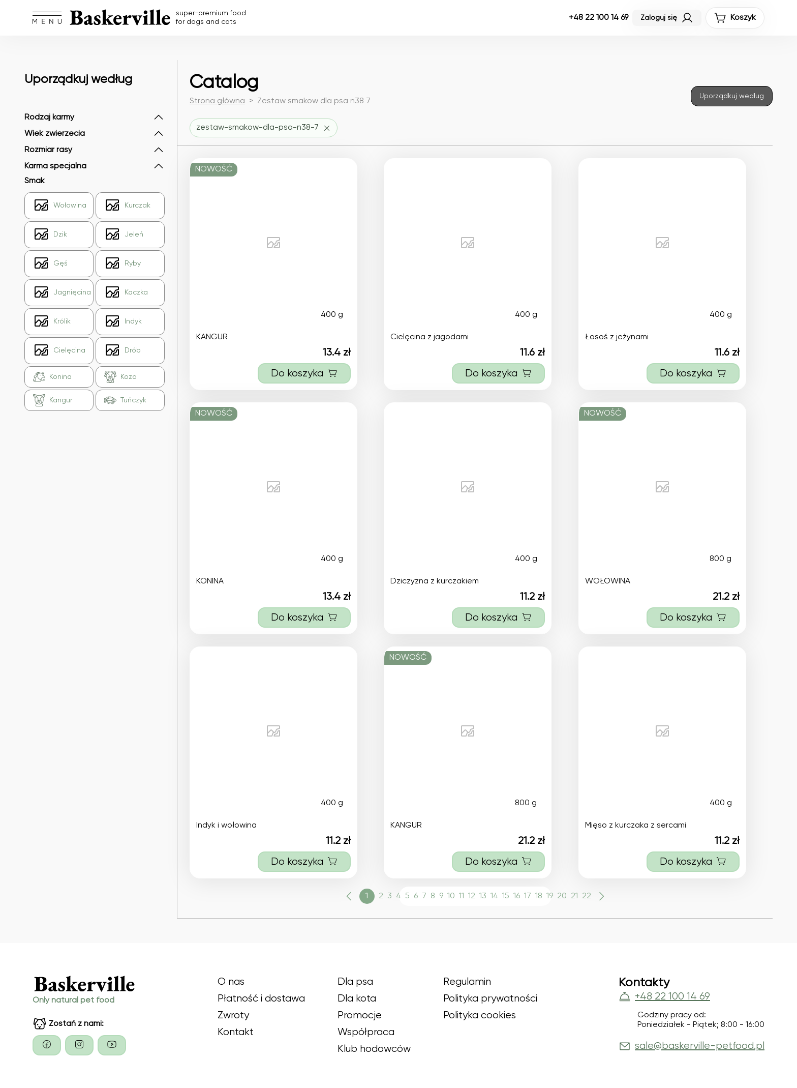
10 (451, 896)
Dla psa (355, 982)
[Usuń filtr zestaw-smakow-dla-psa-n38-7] (264, 128)
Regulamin (467, 982)
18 (538, 896)
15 (505, 896)
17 (527, 896)
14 (494, 896)
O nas (231, 982)
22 (586, 896)
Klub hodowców (374, 1049)
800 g (720, 559)
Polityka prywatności (490, 998)
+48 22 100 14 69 (598, 18)
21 (574, 896)
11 (461, 896)
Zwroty (233, 1015)
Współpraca (366, 1032)
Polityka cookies (479, 1015)
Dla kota (357, 998)
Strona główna (217, 101)
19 (549, 896)
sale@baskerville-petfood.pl (691, 1046)
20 (562, 896)
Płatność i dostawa (261, 998)
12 (471, 896)
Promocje (360, 1015)
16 (516, 896)
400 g (332, 315)
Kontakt (236, 1032)
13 (482, 896)
